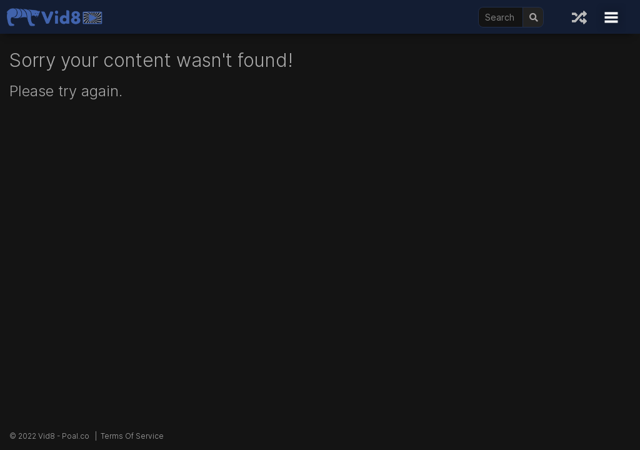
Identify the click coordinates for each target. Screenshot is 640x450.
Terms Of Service (132, 436)
